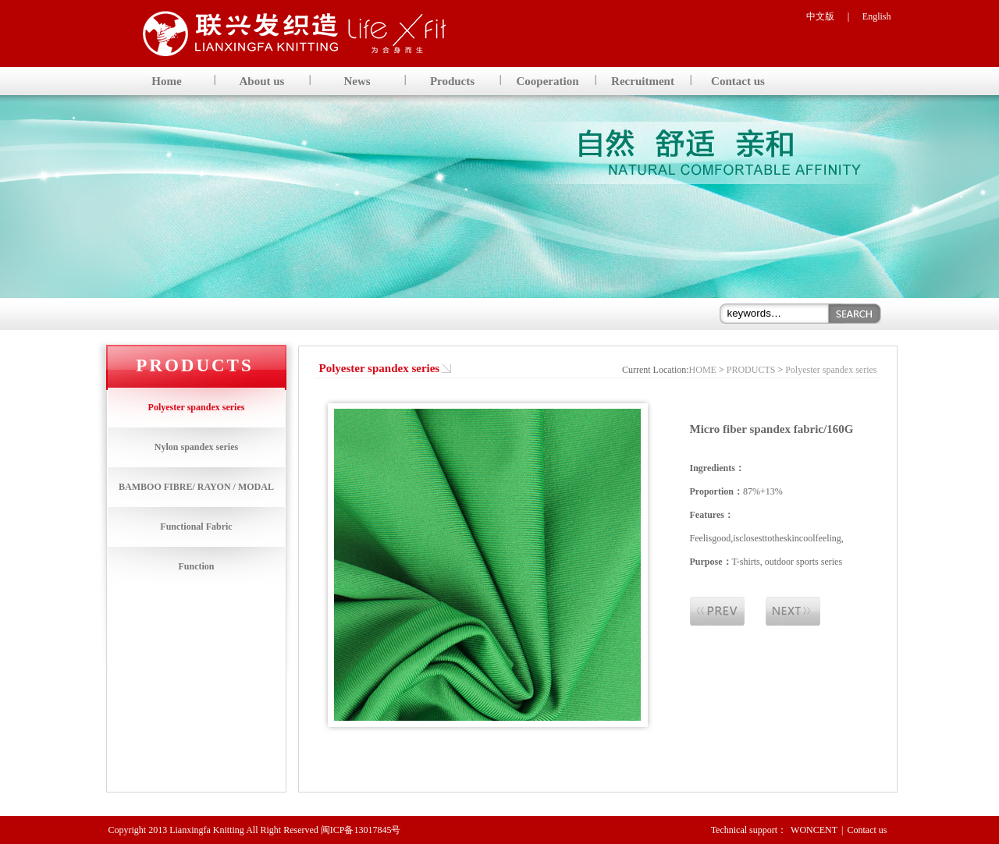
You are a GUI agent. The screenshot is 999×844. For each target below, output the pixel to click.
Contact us (867, 829)
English (876, 16)
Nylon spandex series (196, 447)
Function (196, 566)
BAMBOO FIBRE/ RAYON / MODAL (196, 486)
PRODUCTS (751, 369)
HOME (702, 369)
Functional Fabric (196, 526)
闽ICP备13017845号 (361, 829)
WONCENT (814, 829)
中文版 (820, 16)
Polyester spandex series (196, 407)
